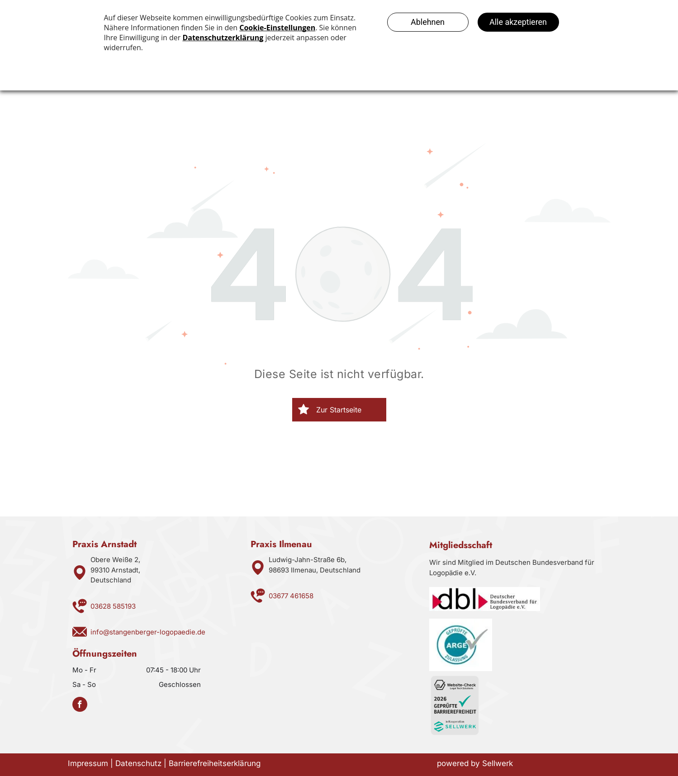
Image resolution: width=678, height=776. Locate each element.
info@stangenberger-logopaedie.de (147, 632)
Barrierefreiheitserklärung (215, 763)
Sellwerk (497, 763)
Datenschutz (138, 763)
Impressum (88, 763)
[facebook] (79, 705)
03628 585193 (113, 606)
